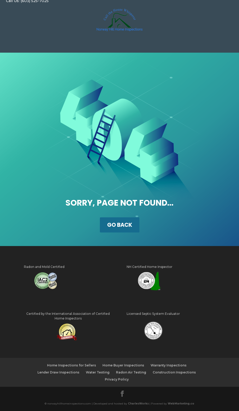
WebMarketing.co (181, 403)
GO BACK (119, 225)
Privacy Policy (117, 379)
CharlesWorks (138, 403)
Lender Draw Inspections (58, 372)
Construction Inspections (174, 372)
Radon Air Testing (131, 372)
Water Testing (97, 372)
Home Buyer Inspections (123, 365)
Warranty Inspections (168, 365)
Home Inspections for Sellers (71, 365)
